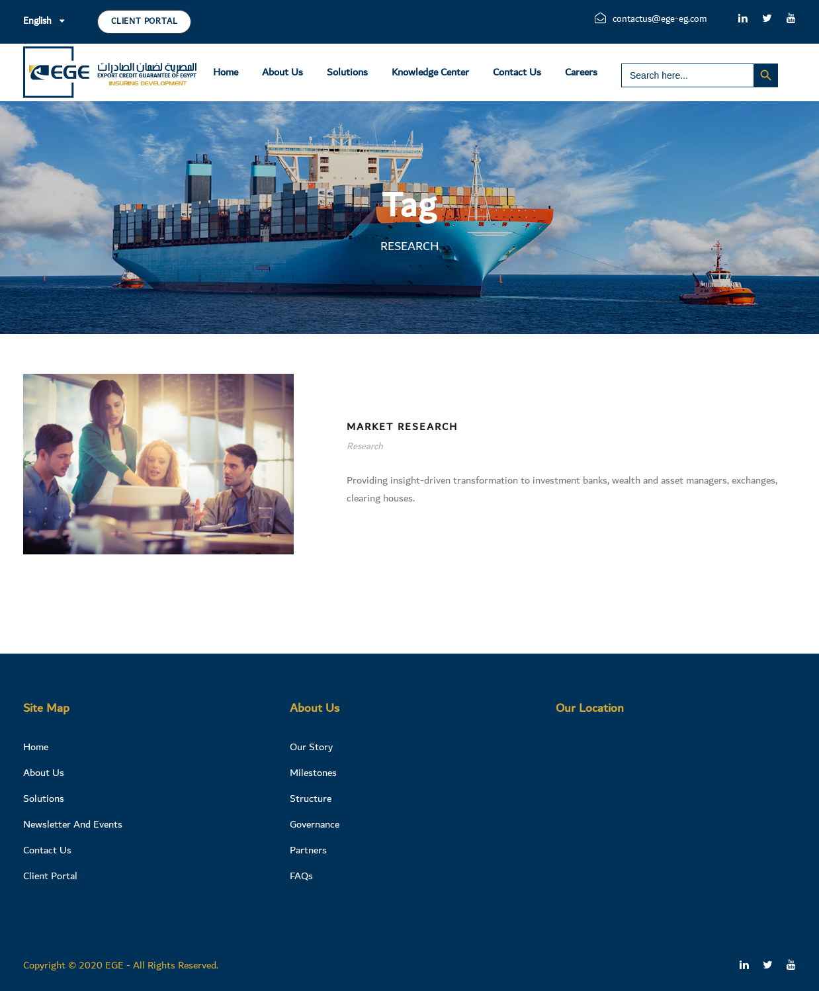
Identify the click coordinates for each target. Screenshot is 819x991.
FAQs (301, 875)
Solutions (347, 72)
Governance (314, 824)
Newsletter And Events (72, 824)
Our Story (311, 746)
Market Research (402, 426)
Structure (310, 798)
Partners (308, 850)
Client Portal (144, 21)
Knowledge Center (430, 72)
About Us (282, 72)
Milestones (313, 772)
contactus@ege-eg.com (651, 19)
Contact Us (517, 72)
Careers (581, 72)
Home (225, 72)
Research (365, 446)
